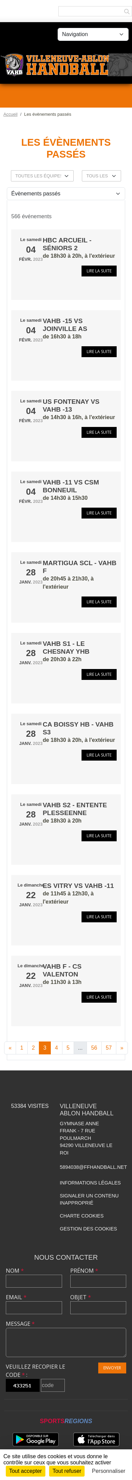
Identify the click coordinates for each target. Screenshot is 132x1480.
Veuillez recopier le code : (35, 1371)
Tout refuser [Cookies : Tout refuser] (67, 1471)
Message (20, 1323)
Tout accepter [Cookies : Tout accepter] (25, 1471)
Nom (15, 1270)
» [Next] (121, 1048)
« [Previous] (10, 1048)
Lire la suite (99, 271)
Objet (80, 1297)
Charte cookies (81, 1216)
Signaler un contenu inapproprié (89, 1199)
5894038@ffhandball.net (93, 1167)
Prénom (84, 1270)
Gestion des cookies (88, 1228)
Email (16, 1297)
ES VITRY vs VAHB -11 (78, 885)
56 (94, 1048)
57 (109, 1048)
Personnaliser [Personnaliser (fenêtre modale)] (109, 1471)
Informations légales (90, 1182)
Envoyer (112, 1368)
